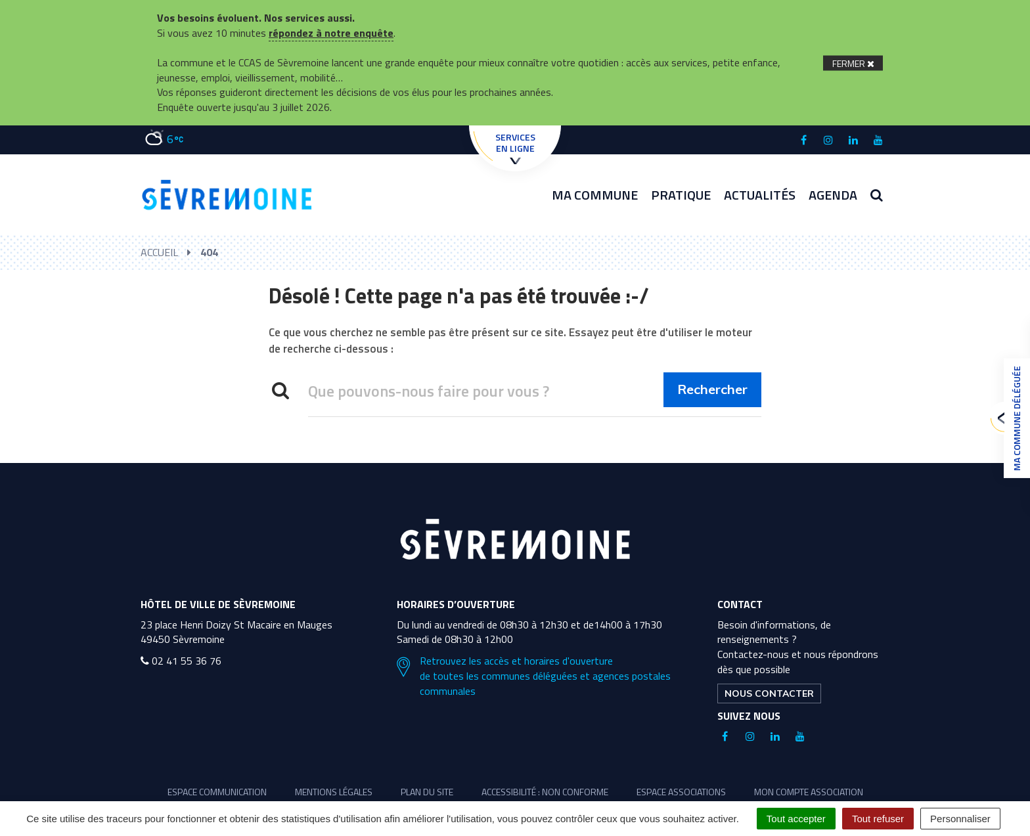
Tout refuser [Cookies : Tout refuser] (878, 818)
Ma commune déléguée (1013, 418)
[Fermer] (853, 62)
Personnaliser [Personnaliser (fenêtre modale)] (960, 818)
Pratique (681, 195)
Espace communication (217, 792)
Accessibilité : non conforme (544, 792)
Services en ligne (515, 147)
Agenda (833, 195)
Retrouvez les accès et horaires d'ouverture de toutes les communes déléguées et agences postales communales (534, 676)
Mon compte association (808, 792)
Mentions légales (333, 792)
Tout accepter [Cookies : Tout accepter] (796, 818)
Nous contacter (769, 693)
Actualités (759, 195)
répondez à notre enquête (331, 33)
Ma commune (595, 195)
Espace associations (681, 792)
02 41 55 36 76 (181, 661)
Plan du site (427, 792)
